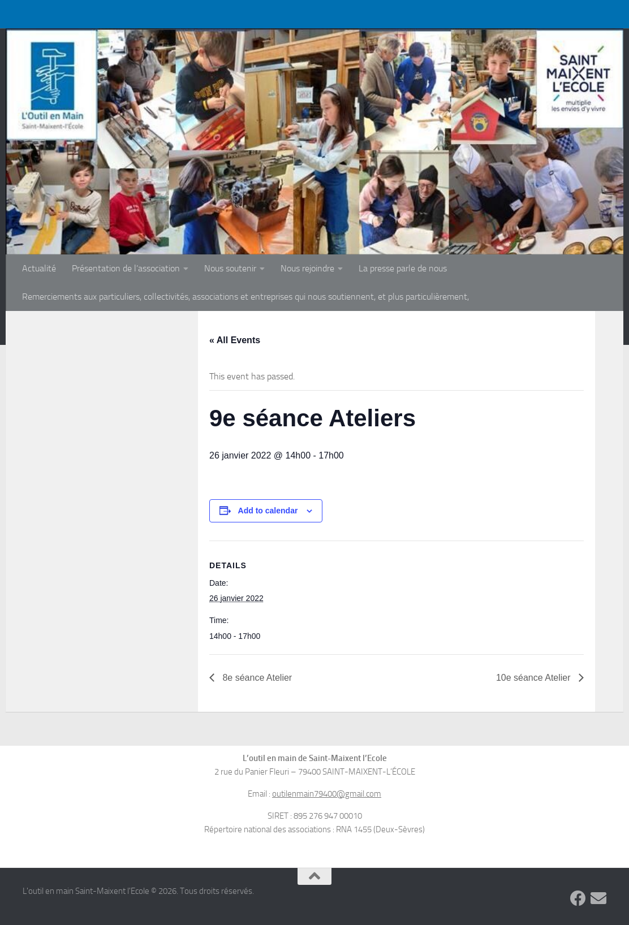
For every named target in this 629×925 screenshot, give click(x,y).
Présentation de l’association (126, 268)
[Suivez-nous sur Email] (598, 898)
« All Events (234, 340)
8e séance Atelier (256, 677)
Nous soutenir (230, 268)
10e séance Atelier (534, 677)
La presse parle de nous (403, 268)
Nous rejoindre (307, 268)
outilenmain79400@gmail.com (326, 794)
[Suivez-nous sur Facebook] (578, 898)
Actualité (39, 268)
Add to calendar (268, 510)
